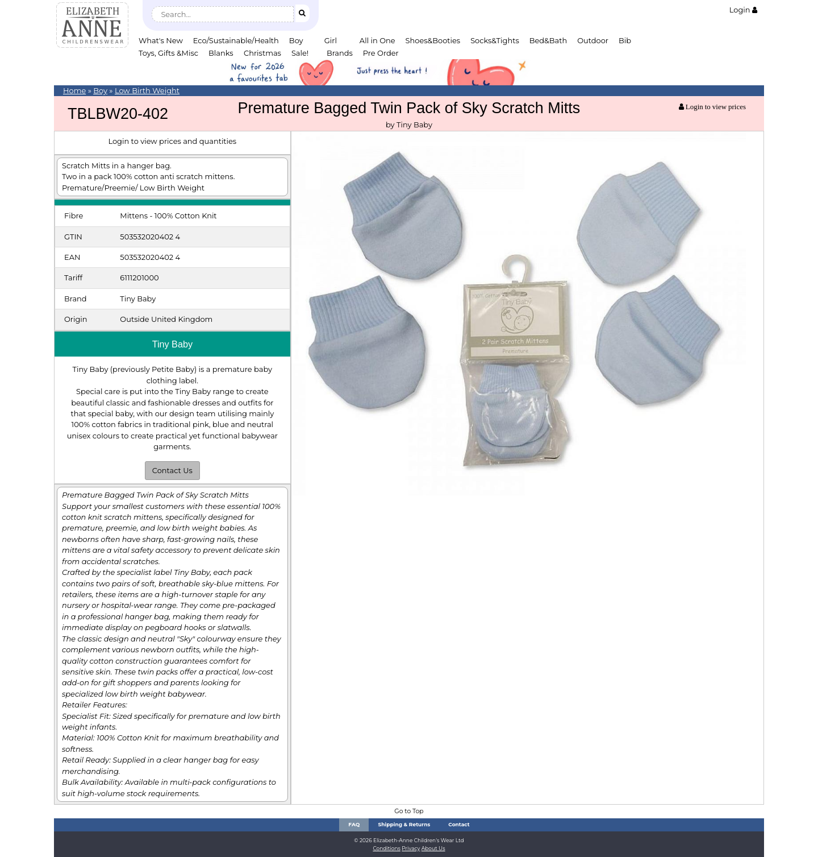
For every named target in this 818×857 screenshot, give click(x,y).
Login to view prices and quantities (172, 141)
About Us (433, 848)
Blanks (220, 52)
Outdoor (592, 40)
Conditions (386, 848)
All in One (377, 40)
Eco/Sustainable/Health (236, 40)
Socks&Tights (494, 40)
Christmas (262, 52)
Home (74, 90)
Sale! (299, 52)
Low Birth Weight (147, 90)
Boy (296, 40)
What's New (161, 40)
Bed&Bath (548, 40)
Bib (625, 40)
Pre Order (381, 52)
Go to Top (408, 811)
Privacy (411, 848)
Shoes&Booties (433, 40)
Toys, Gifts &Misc (168, 52)
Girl (330, 40)
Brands (340, 52)
